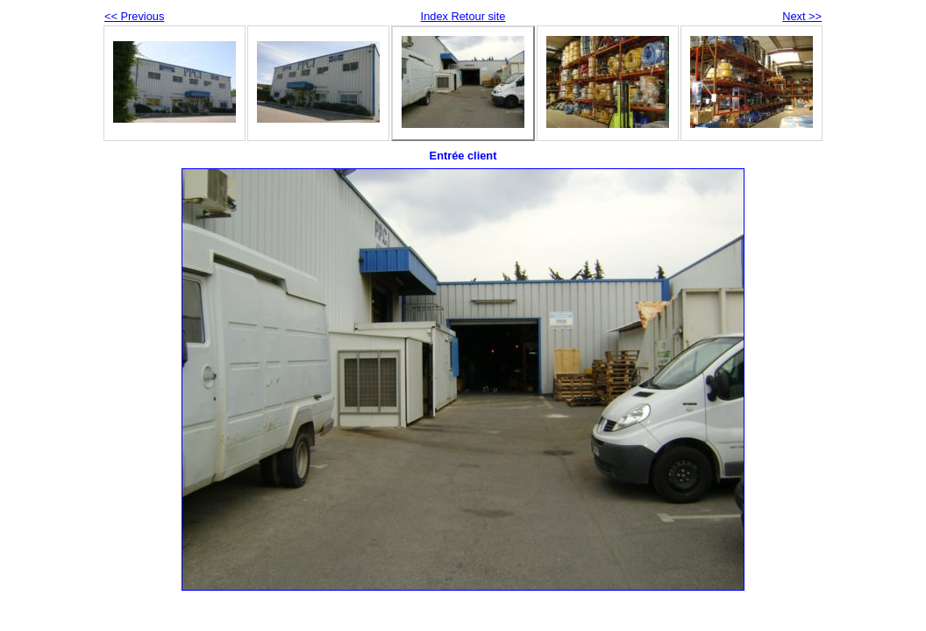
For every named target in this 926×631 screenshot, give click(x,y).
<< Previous (134, 16)
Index (436, 16)
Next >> (802, 16)
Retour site (478, 16)
